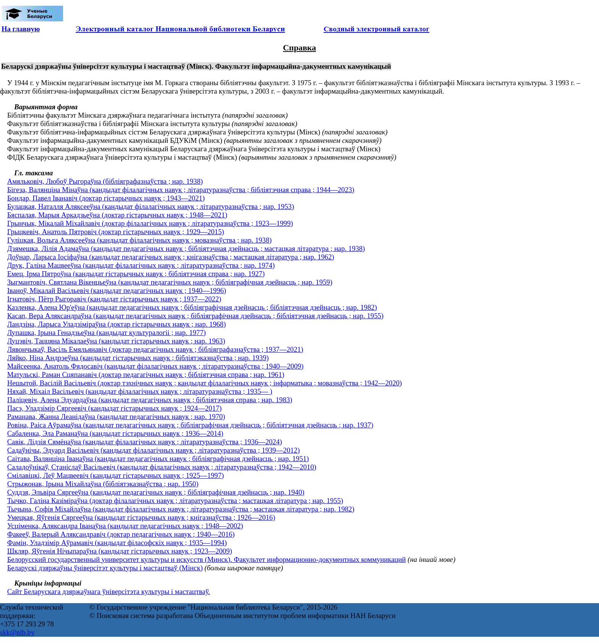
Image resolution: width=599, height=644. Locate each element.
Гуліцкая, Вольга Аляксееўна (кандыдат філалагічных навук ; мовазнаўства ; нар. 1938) (139, 240)
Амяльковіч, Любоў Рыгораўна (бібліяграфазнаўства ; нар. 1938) (105, 181)
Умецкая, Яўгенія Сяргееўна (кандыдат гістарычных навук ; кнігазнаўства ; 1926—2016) (141, 517)
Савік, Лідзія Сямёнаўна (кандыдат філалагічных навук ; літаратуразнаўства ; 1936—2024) (144, 442)
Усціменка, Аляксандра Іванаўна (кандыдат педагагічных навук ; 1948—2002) (125, 526)
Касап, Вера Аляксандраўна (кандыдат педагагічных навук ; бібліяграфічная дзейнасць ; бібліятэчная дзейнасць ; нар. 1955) (195, 316)
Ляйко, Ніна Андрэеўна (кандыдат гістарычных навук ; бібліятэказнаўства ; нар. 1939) (138, 358)
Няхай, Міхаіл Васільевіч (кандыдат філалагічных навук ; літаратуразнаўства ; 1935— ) (139, 391)
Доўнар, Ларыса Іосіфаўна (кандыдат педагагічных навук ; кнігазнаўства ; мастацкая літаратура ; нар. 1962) (170, 257)
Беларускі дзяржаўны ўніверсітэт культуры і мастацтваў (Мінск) (105, 568)
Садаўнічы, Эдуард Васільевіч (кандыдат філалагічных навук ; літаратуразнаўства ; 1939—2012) (153, 450)
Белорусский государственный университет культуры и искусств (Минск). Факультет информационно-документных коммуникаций (206, 559)
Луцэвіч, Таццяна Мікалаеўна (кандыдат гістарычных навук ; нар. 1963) (116, 341)
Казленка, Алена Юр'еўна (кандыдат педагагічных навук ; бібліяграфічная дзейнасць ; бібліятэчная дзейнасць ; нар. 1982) (192, 307)
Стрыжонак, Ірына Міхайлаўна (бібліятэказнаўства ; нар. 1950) (103, 484)
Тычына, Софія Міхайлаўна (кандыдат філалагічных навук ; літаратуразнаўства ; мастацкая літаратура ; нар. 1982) (181, 509)
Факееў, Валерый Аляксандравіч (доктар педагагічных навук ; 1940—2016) (121, 534)
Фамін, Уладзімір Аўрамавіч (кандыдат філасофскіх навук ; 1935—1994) (117, 543)
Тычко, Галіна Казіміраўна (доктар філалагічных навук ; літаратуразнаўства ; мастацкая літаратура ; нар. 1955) (175, 501)
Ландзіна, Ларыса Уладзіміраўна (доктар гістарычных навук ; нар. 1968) (116, 324)
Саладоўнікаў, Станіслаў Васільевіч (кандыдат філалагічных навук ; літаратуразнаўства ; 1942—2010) (161, 467)
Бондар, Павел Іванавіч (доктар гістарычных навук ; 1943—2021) (106, 198)
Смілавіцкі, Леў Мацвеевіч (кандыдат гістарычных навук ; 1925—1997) (115, 475)
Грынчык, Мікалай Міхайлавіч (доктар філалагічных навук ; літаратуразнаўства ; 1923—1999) (150, 223)
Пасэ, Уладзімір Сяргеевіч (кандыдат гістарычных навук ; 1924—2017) (114, 408)
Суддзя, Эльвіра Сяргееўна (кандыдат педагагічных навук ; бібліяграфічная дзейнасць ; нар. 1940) (155, 492)
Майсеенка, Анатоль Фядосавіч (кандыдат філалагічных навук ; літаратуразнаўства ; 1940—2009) (155, 366)
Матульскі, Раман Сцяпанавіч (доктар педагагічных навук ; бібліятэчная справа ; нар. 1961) (146, 375)
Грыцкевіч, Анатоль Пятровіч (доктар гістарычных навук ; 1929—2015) (115, 232)
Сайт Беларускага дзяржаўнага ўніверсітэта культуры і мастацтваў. (108, 591)
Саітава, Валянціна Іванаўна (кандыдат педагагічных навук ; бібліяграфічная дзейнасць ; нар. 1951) (158, 459)
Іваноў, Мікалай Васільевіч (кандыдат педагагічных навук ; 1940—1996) (116, 290)
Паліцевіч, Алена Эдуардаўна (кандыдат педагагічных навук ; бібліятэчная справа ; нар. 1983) (149, 400)
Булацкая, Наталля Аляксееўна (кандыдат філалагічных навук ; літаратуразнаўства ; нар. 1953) (150, 206)
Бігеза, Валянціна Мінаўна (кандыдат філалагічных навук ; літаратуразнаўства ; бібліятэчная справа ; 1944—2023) (181, 190)
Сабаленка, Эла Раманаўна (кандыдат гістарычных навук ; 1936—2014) (115, 433)
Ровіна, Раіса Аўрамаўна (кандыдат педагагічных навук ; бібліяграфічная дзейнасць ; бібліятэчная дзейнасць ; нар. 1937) (190, 425)
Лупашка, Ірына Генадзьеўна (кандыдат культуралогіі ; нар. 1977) (106, 332)
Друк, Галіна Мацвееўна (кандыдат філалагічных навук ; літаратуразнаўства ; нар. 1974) (141, 265)
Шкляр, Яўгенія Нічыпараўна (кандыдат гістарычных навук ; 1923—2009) (119, 551)
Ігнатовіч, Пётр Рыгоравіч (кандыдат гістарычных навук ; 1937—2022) (114, 299)
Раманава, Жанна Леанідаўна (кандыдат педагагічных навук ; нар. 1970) (116, 417)
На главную (21, 29)
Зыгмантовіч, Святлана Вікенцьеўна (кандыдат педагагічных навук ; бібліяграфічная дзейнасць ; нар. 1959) (169, 282)
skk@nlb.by (17, 632)
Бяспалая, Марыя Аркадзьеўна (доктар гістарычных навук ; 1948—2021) (117, 215)
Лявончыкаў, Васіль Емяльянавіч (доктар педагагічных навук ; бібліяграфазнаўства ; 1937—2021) (155, 349)
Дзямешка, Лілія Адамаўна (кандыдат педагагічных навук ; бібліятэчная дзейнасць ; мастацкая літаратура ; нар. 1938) (186, 248)
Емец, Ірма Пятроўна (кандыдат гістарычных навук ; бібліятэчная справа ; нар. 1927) (136, 274)
